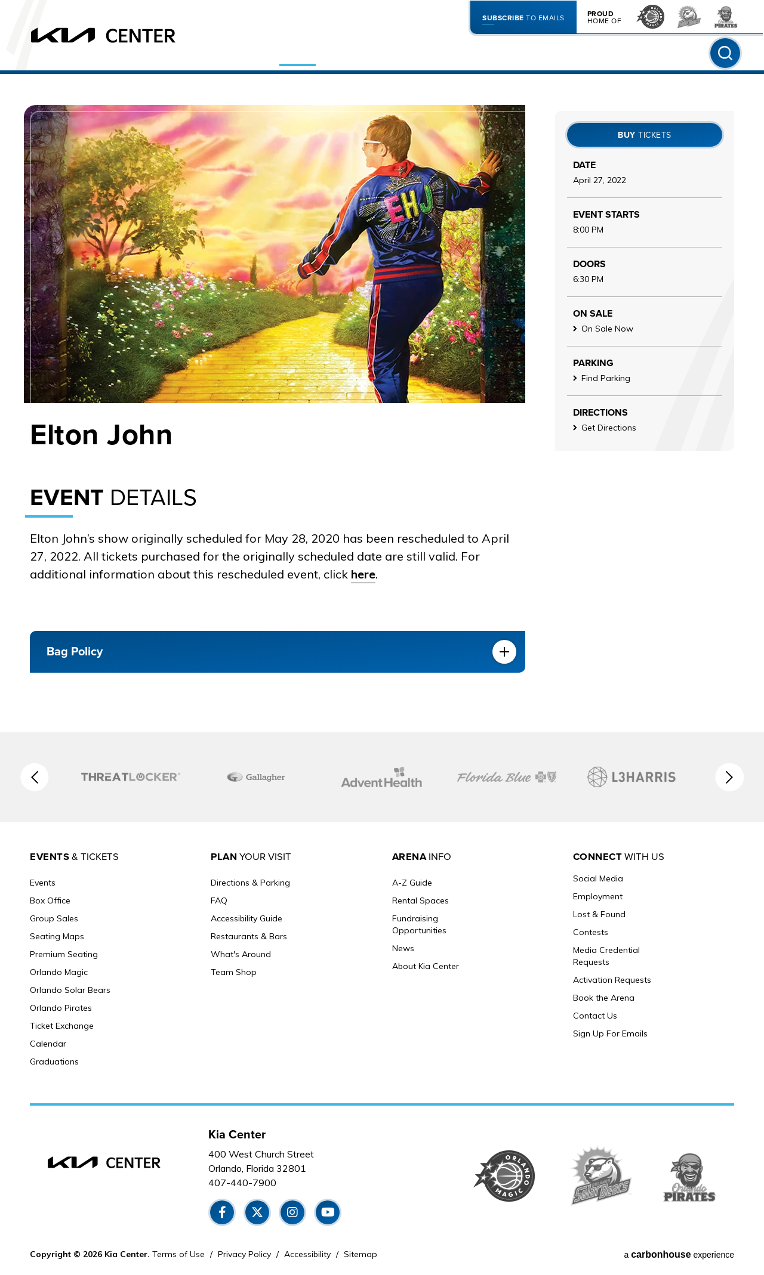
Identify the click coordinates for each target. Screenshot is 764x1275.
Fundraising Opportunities (419, 922)
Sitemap (360, 1251)
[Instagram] (293, 1210)
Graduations (54, 1059)
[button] (30, 777)
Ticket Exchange (62, 1023)
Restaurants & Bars (249, 934)
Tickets (644, 135)
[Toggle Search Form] (724, 59)
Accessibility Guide (246, 916)
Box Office (50, 898)
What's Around (241, 951)
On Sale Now (607, 328)
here (363, 574)
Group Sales (54, 916)
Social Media (598, 880)
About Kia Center (425, 963)
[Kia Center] (117, 42)
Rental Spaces (420, 898)
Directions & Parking (250, 880)
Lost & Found (599, 916)
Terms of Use (178, 1251)
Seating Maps (57, 934)
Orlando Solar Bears (70, 987)
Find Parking (605, 378)
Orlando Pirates (61, 1005)
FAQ (219, 898)
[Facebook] (222, 1210)
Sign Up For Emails (610, 1035)
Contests (590, 934)
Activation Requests (612, 981)
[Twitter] (258, 1210)
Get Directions (608, 427)
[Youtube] (329, 1210)
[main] (382, 409)
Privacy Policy (244, 1251)
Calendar (48, 1041)
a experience (679, 1252)
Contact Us (595, 1017)
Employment (598, 898)
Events (43, 880)
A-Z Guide (412, 880)
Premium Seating (64, 951)
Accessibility (307, 1251)
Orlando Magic (59, 969)
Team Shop (234, 969)
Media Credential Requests (606, 957)
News (403, 945)
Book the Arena (603, 999)
